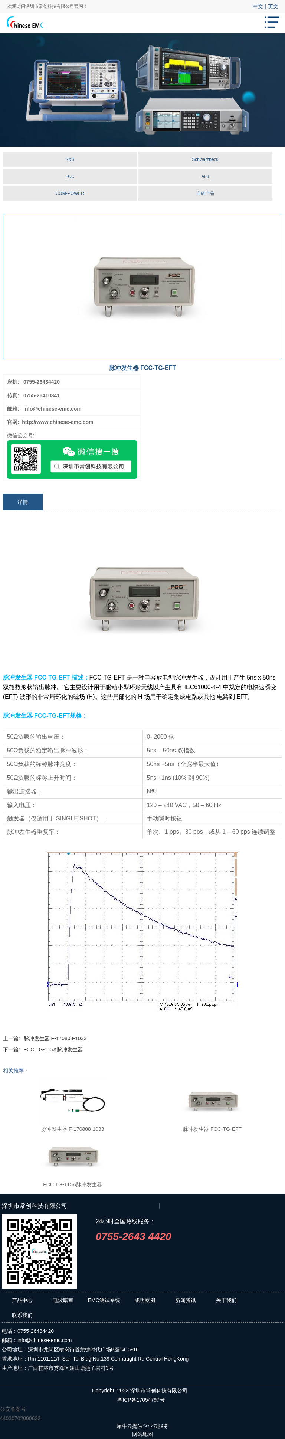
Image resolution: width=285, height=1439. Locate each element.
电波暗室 (63, 1300)
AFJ (205, 176)
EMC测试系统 (104, 1300)
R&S (70, 159)
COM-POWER (70, 193)
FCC (70, 176)
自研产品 (205, 193)
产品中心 (22, 1300)
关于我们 (226, 1300)
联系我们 (22, 1315)
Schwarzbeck (205, 159)
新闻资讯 (185, 1300)
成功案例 (144, 1300)
